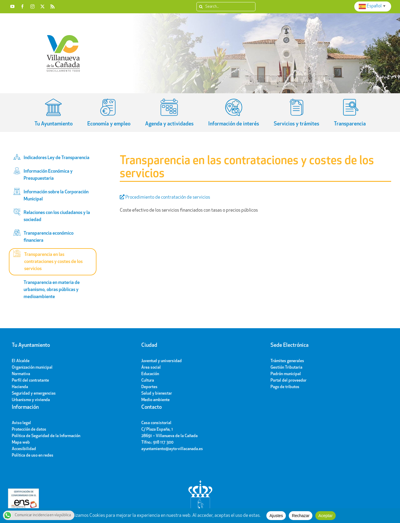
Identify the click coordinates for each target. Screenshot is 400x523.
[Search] (201, 6)
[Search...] (226, 6)
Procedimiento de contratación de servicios (165, 197)
